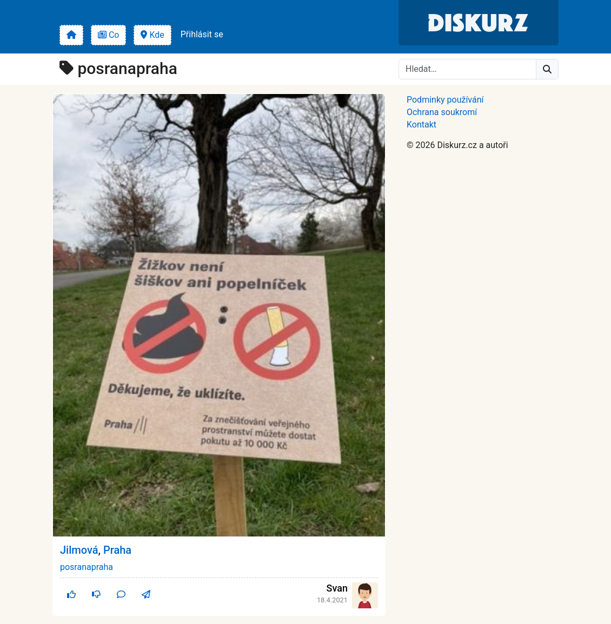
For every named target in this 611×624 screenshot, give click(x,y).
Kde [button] (152, 35)
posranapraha (86, 567)
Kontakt (421, 124)
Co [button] (108, 35)
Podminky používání (445, 100)
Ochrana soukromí (442, 112)
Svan (337, 588)
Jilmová (79, 550)
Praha (117, 550)
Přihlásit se (202, 34)
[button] (71, 35)
